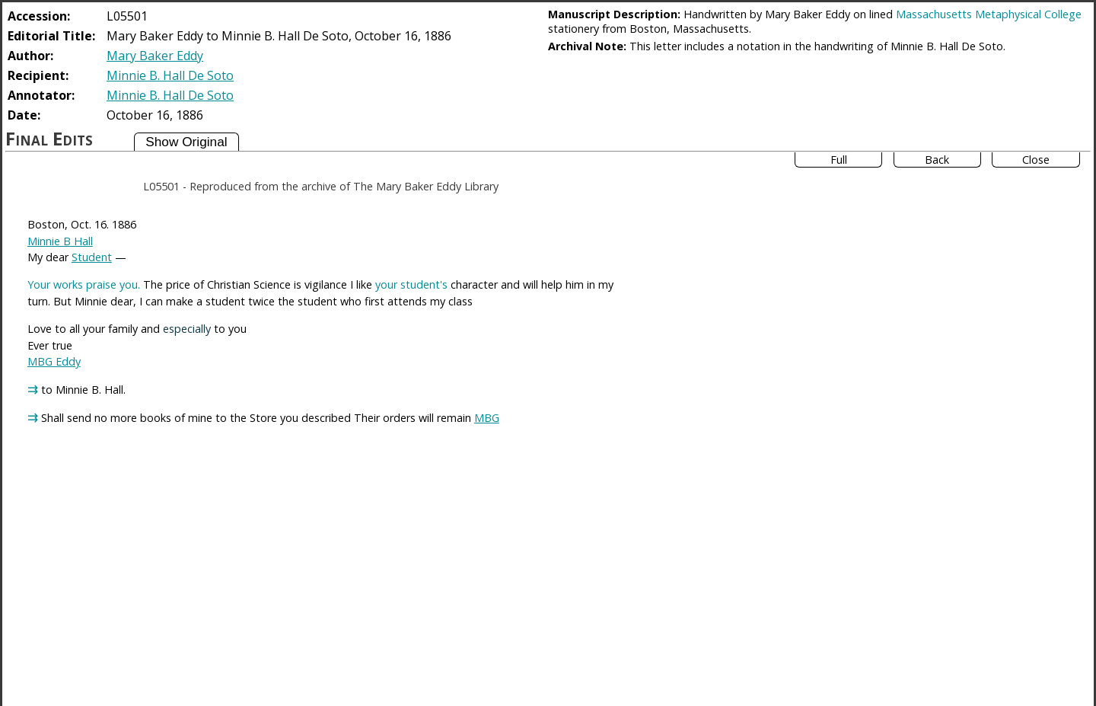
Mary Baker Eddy (155, 55)
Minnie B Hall (60, 241)
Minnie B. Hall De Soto (170, 75)
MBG (486, 418)
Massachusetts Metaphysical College (989, 14)
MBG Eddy (54, 361)
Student (92, 257)
